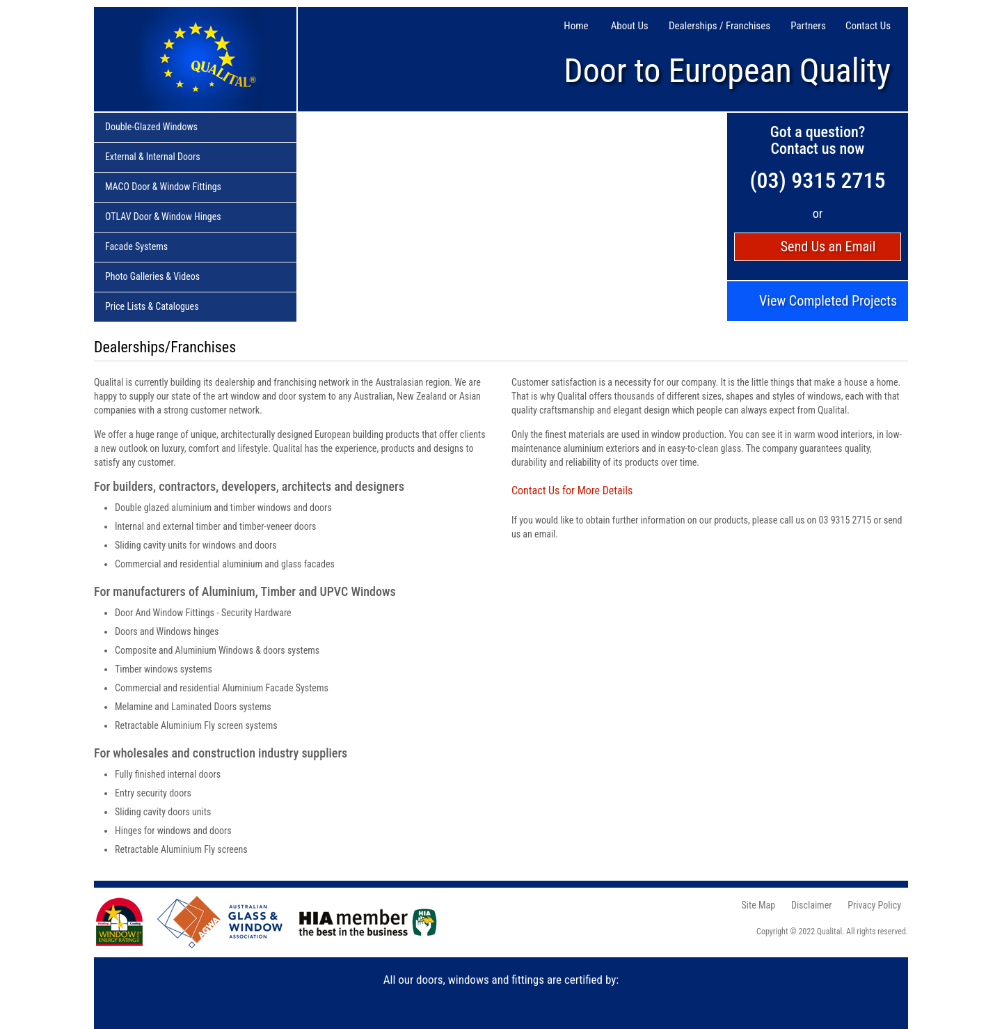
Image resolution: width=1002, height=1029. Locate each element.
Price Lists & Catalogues (152, 307)
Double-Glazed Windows (151, 127)
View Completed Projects (827, 301)
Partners (808, 26)
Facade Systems (136, 247)
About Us (630, 26)
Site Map (759, 905)
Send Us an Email (828, 246)
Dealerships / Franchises (719, 26)
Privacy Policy (874, 905)
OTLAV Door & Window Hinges (163, 217)
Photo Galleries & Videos (152, 277)
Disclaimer (811, 905)
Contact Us (868, 26)
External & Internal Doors (152, 157)
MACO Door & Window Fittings (163, 187)
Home (576, 26)
